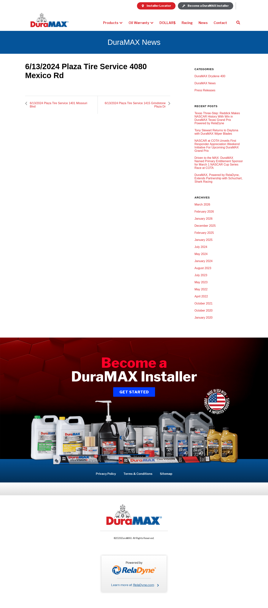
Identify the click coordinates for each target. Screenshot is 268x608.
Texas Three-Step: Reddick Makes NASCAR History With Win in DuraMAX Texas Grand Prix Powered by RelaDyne (217, 118)
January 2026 (203, 218)
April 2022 (201, 296)
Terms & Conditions (137, 474)
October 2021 (203, 303)
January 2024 (203, 261)
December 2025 (205, 225)
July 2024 (200, 246)
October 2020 (203, 310)
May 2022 (201, 289)
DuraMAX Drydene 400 (209, 76)
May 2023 (201, 282)
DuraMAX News (205, 83)
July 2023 (200, 275)
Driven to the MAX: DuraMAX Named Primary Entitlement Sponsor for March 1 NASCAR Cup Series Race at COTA (218, 162)
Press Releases (204, 90)
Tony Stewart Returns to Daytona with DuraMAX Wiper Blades (216, 132)
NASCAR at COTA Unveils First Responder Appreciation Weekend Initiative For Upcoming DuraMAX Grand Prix (217, 145)
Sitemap (166, 474)
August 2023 (202, 268)
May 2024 (201, 254)
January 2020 (203, 317)
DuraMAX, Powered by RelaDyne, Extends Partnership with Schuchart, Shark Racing (218, 178)
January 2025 (203, 239)
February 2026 (204, 211)
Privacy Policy (106, 474)
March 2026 (202, 204)
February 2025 (204, 232)
